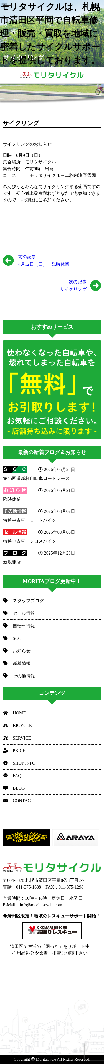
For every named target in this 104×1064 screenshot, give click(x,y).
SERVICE (17, 738)
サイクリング (45, 285)
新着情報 (17, 663)
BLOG (14, 788)
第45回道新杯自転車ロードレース (36, 478)
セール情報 (19, 613)
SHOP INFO (19, 763)
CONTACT (18, 800)
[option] (27, 837)
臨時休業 (12, 499)
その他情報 (19, 675)
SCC (12, 638)
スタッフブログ (23, 600)
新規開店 (12, 562)
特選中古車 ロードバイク (29, 520)
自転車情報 (19, 625)
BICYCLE (17, 725)
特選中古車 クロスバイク (29, 541)
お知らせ (17, 650)
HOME (14, 713)
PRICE (14, 750)
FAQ (12, 775)
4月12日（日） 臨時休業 (43, 260)
